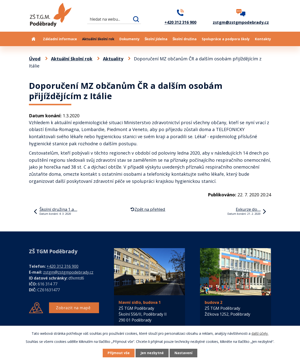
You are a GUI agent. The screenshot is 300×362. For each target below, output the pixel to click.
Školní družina (185, 39)
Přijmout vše (118, 353)
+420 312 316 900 (62, 266)
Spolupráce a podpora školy (226, 39)
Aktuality (113, 59)
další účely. (259, 333)
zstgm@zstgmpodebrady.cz (68, 272)
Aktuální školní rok (98, 39)
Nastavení (184, 353)
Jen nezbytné (152, 353)
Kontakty (263, 39)
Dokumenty (129, 39)
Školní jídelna (156, 39)
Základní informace (60, 39)
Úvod (33, 39)
